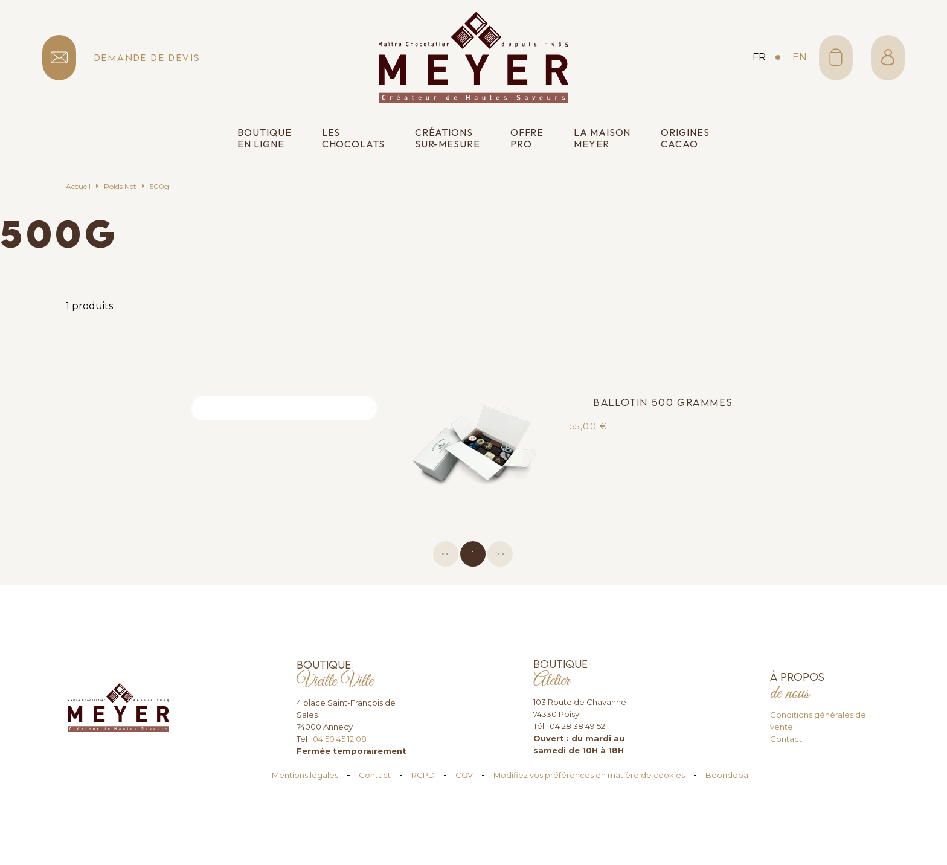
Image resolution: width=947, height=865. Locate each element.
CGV (464, 775)
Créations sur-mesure (447, 138)
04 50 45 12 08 (340, 739)
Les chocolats (353, 138)
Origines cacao (685, 138)
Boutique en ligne (264, 138)
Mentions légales (305, 775)
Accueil (78, 186)
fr (759, 57)
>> (500, 553)
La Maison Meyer (602, 138)
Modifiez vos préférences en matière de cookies (589, 775)
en (799, 57)
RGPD (423, 775)
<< (445, 553)
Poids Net (120, 186)
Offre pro (527, 138)
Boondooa (726, 775)
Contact (786, 739)
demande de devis (147, 58)
